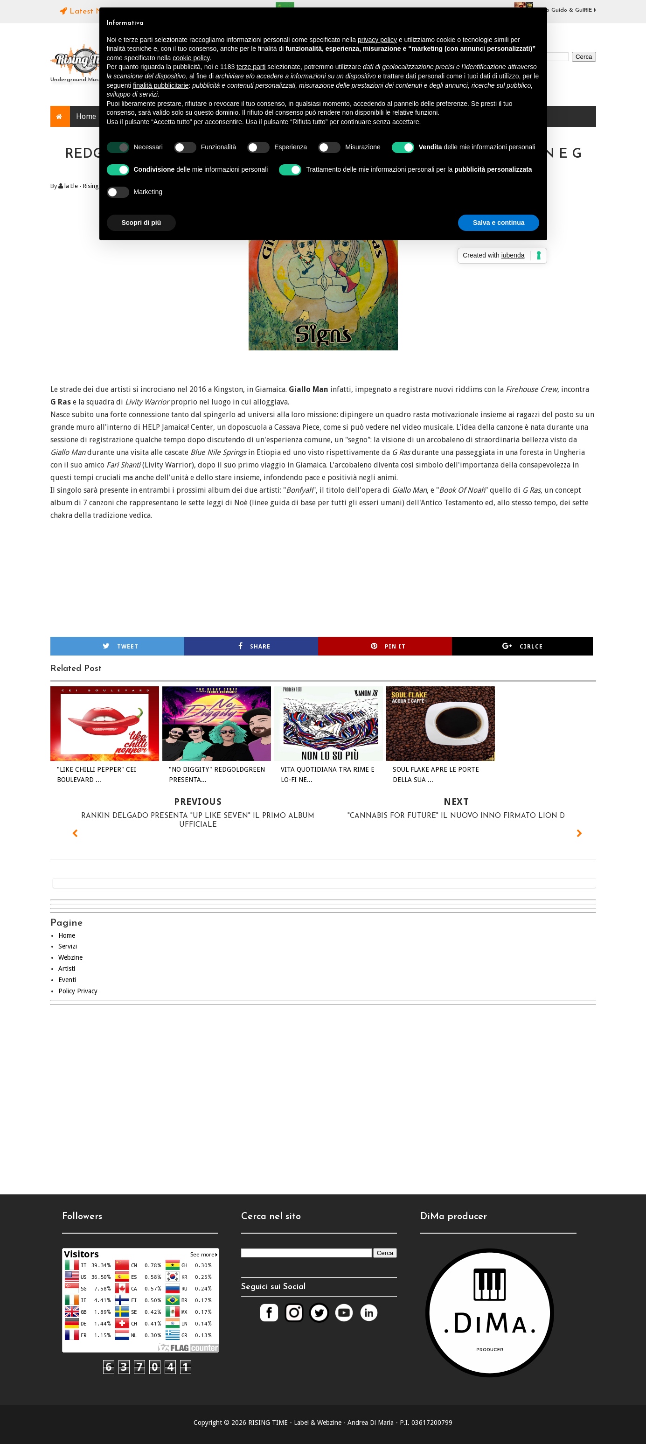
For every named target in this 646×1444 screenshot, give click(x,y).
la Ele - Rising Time (89, 185)
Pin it (388, 646)
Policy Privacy (77, 991)
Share (254, 646)
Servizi (67, 946)
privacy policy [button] (377, 39)
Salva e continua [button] (498, 222)
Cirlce (522, 646)
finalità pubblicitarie (160, 85)
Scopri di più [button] (141, 222)
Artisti (66, 968)
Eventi (67, 980)
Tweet (121, 646)
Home (86, 116)
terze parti (250, 66)
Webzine (70, 957)
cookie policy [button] (191, 58)
